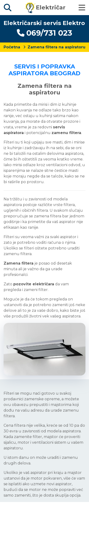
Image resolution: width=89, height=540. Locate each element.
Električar (45, 7)
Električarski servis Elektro (44, 23)
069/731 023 (44, 33)
